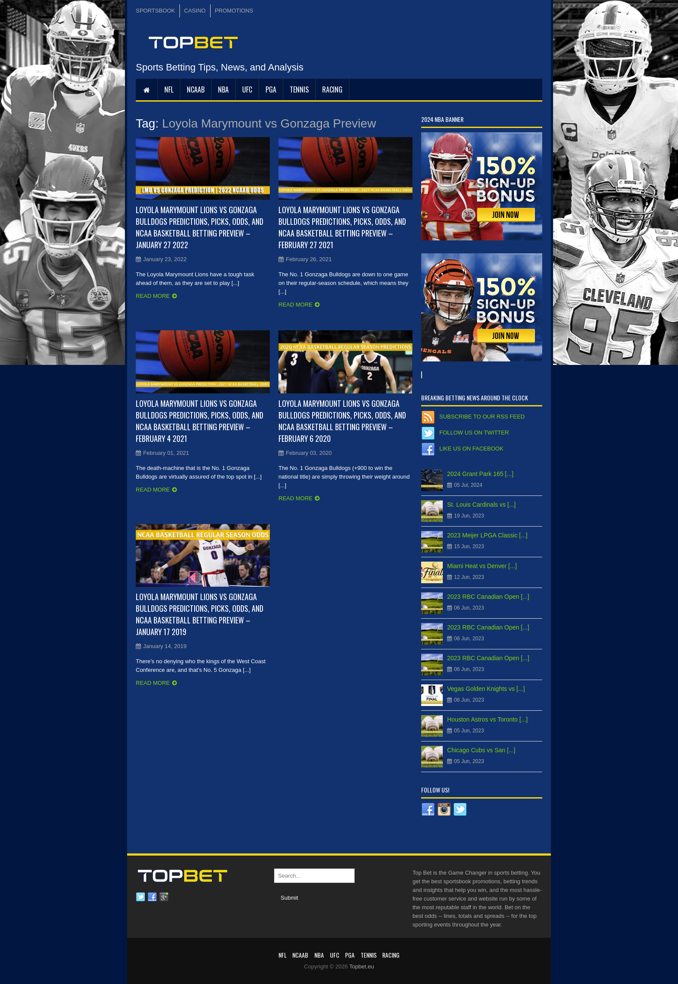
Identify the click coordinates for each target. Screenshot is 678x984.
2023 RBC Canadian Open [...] (488, 596)
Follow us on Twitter (474, 432)
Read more (153, 296)
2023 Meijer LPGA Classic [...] (487, 535)
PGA (270, 89)
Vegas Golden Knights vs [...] (486, 688)
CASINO (195, 10)
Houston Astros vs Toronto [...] (487, 719)
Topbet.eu (361, 966)
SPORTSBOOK (155, 10)
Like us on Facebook (471, 448)
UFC (247, 89)
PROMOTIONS (234, 10)
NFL (168, 89)
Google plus (164, 897)
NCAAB (196, 89)
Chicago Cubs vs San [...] (481, 750)
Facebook (152, 897)
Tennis (299, 89)
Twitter (140, 897)
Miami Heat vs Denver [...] (482, 565)
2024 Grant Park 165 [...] (480, 473)
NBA (223, 89)
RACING (332, 89)
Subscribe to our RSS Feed (481, 416)
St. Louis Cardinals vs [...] (481, 504)
